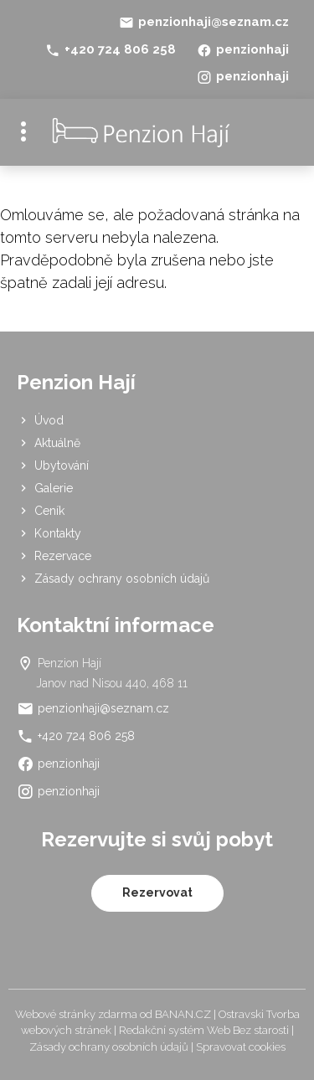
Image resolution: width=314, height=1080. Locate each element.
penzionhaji (252, 49)
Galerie (53, 488)
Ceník (49, 510)
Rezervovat (157, 892)
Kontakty (57, 533)
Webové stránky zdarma (76, 1014)
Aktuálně (57, 443)
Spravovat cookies (241, 1047)
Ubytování (61, 465)
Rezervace (62, 556)
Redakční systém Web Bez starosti (204, 1030)
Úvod (49, 420)
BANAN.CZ (183, 1014)
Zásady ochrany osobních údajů (121, 578)
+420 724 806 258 (120, 49)
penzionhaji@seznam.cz (213, 21)
